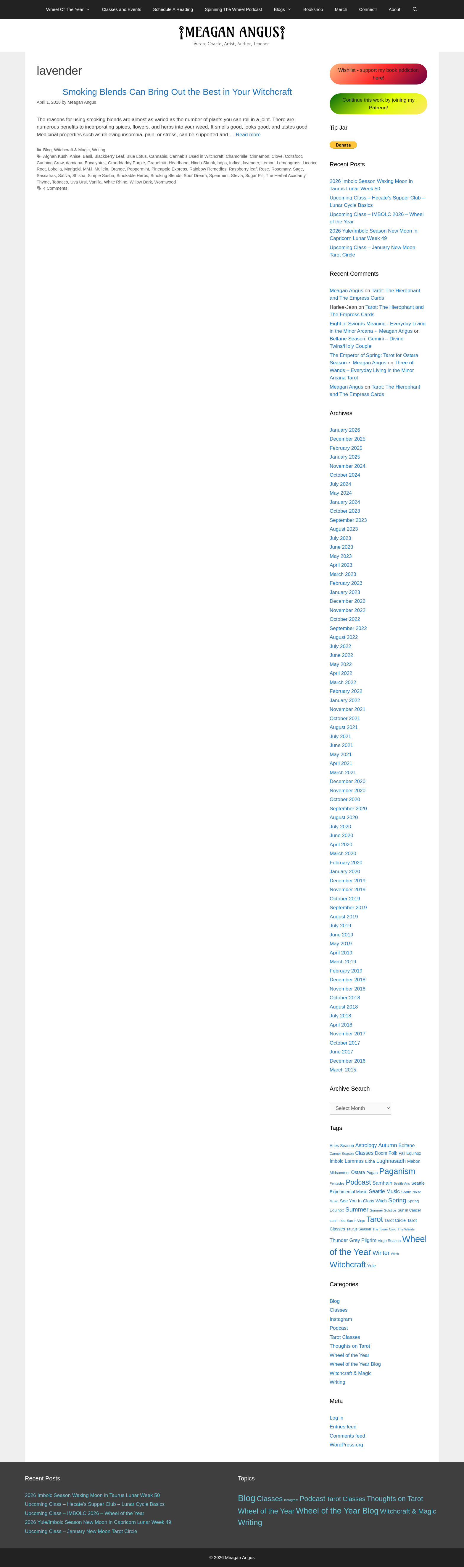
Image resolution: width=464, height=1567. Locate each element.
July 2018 (340, 1016)
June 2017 (341, 1052)
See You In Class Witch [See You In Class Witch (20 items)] (363, 1200)
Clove (277, 156)
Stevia (237, 175)
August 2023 (344, 529)
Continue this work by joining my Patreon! (378, 104)
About (394, 9)
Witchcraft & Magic (72, 149)
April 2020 (341, 844)
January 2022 (345, 700)
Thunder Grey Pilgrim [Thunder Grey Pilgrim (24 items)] (353, 1240)
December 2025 (347, 439)
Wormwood (165, 182)
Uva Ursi (78, 182)
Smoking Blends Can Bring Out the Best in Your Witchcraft (177, 92)
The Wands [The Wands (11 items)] (406, 1229)
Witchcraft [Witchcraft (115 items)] (348, 1264)
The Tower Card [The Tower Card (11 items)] (384, 1229)
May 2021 (341, 754)
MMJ (87, 169)
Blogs (285, 9)
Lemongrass (288, 162)
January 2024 (345, 502)
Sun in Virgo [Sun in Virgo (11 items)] (356, 1220)
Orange (118, 169)
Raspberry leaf (243, 169)
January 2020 (345, 871)
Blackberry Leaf (109, 156)
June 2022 (341, 655)
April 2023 (341, 565)
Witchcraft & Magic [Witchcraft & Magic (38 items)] (408, 1511)
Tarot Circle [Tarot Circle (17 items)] (395, 1220)
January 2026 (345, 430)
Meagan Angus (346, 290)
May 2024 (341, 493)
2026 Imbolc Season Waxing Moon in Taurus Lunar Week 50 (92, 1495)
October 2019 (345, 899)
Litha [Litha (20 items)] (370, 1161)
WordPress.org (346, 1445)
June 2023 (341, 547)
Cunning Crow (50, 162)
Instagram (341, 1319)
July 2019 (340, 925)
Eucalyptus (95, 162)
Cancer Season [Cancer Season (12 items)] (342, 1154)
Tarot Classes (345, 1337)
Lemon (267, 162)
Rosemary (281, 169)
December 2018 (347, 980)
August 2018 (344, 1007)
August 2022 (344, 637)
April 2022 (341, 673)
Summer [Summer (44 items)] (356, 1209)
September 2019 (348, 907)
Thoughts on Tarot (350, 1346)
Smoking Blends (165, 175)
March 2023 (343, 574)
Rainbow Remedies (207, 169)
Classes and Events (121, 9)
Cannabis (158, 156)
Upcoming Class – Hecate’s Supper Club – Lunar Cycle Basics (95, 1504)
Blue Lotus (136, 156)
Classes (338, 1310)
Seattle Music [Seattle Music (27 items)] (384, 1191)
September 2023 (348, 520)
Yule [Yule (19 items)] (371, 1265)
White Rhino (115, 182)
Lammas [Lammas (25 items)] (354, 1161)
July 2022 (340, 646)
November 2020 (347, 790)
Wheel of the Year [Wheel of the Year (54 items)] (266, 1511)
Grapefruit (156, 162)
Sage (298, 169)
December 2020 (347, 781)
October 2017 (345, 1043)
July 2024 (340, 484)
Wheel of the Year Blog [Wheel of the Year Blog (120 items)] (337, 1510)
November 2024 (347, 466)
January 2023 (345, 592)
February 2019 (346, 971)
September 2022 (348, 628)
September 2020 (348, 808)
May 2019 (341, 943)
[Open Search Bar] (415, 9)
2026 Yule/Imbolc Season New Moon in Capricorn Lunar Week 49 (98, 1522)
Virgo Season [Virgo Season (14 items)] (389, 1240)
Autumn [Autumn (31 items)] (387, 1145)
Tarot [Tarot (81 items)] (374, 1219)
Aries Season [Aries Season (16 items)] (342, 1146)
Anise (75, 156)
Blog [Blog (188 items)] (246, 1498)
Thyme (43, 182)
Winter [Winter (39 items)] (381, 1253)
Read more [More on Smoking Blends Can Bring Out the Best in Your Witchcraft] (248, 134)
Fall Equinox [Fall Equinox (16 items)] (410, 1153)
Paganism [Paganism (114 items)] (397, 1171)
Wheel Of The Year (71, 9)
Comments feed (347, 1436)
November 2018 (347, 989)
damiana (74, 162)
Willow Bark (141, 182)
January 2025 (345, 457)
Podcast (339, 1328)
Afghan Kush (55, 156)
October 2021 (345, 718)
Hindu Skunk (203, 162)
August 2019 (344, 917)
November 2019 (347, 889)
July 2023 (340, 538)
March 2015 (343, 1070)
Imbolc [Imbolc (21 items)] (336, 1161)
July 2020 (340, 826)
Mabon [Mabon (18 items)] (413, 1161)
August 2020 (344, 817)
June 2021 (341, 745)
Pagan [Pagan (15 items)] (372, 1172)
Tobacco (60, 182)
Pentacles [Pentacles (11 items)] (337, 1183)
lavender (251, 162)
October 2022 (345, 619)
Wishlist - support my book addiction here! (378, 74)
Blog (47, 149)
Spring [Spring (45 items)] (397, 1200)
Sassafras (46, 175)
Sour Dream (195, 175)
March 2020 (343, 853)
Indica (235, 162)
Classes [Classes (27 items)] (364, 1153)
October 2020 (345, 799)
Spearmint (219, 175)
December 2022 (347, 601)
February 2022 (346, 691)
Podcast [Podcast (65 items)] (358, 1182)
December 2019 (347, 881)
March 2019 (343, 961)
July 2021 (340, 736)
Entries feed (343, 1427)
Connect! (368, 9)
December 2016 (347, 1061)
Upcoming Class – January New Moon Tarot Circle (81, 1531)
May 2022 (341, 664)
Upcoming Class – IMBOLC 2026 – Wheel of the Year (84, 1513)
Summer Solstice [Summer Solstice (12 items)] (383, 1210)
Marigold (72, 169)
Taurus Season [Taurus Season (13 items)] (359, 1229)
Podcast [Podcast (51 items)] (312, 1499)
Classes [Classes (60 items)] (270, 1499)
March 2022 (343, 682)
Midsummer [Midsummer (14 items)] (340, 1172)
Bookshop (313, 9)
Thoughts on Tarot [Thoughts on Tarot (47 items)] (395, 1499)
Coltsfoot (293, 156)
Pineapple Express (169, 169)
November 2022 (347, 610)
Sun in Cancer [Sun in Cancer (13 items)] (409, 1210)
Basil (87, 156)
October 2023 (345, 511)
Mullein (101, 169)
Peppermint (138, 169)
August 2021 (344, 727)
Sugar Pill (254, 175)
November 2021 (347, 709)
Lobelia (55, 169)
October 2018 (345, 998)
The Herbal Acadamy (285, 175)
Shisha (78, 175)
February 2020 (346, 862)
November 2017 (347, 1034)
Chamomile (236, 156)
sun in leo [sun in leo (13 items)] (337, 1221)
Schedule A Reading (173, 9)
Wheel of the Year (349, 1355)
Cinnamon (259, 156)
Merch (341, 9)
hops (222, 162)
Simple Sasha (101, 175)
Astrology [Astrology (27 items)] (366, 1145)
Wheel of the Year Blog (355, 1364)
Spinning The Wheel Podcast (233, 9)
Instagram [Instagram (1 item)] (291, 1500)
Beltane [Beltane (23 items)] (406, 1145)
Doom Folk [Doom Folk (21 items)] (386, 1153)
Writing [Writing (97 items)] (250, 1522)
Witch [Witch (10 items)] (395, 1254)
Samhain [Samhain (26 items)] (382, 1183)
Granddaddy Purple (126, 162)
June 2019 (341, 935)
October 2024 (345, 475)
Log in (336, 1418)
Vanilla (95, 182)
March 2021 (343, 772)
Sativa (64, 175)
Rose (264, 169)
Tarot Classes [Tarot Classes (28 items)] (346, 1499)
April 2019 (341, 953)
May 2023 (341, 556)
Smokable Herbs (132, 175)
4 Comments (55, 188)
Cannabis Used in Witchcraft (196, 156)
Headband (178, 162)
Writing (98, 149)
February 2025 (346, 448)
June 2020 (341, 835)
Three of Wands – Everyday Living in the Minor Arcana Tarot (372, 370)
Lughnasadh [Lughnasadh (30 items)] (391, 1161)
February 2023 (346, 583)
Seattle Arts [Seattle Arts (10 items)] (402, 1183)
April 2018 (341, 1025)
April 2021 (341, 763)
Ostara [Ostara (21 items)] (358, 1172)
